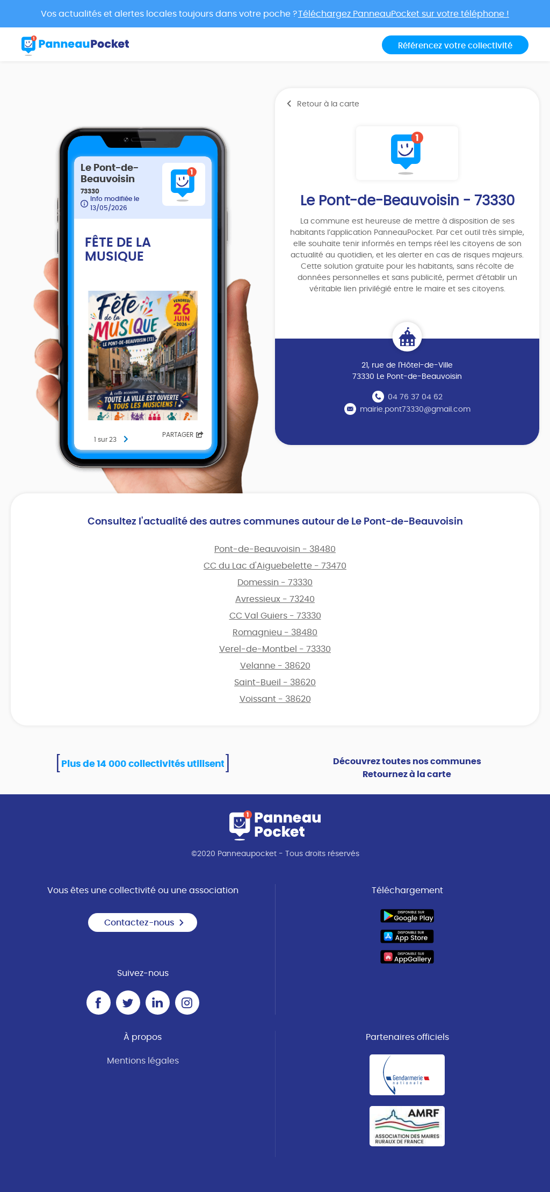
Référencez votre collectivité (455, 46)
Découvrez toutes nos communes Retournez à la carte (407, 768)
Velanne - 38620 (275, 666)
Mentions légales (143, 1061)
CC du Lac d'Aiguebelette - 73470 (275, 566)
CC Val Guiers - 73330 (275, 616)
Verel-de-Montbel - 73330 (275, 649)
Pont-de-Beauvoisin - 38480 (275, 549)
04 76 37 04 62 (415, 397)
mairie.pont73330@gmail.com (415, 409)
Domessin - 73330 (275, 582)
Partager (183, 435)
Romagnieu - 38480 (275, 632)
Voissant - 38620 (275, 699)
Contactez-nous (144, 922)
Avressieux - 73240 (275, 599)
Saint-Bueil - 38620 (275, 682)
